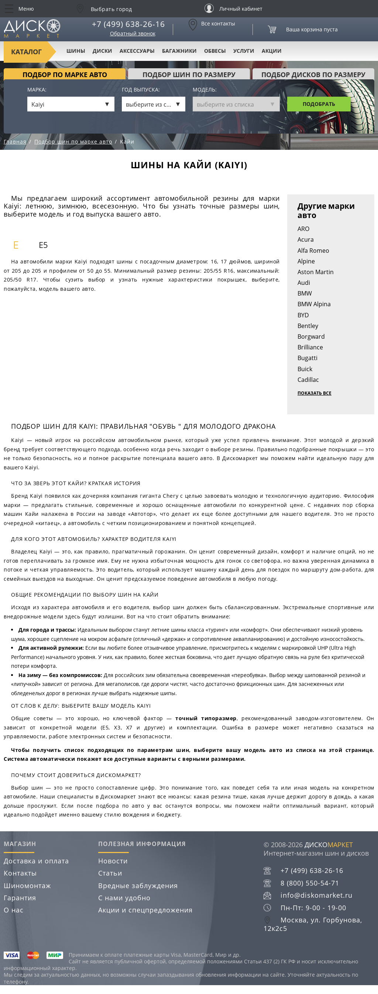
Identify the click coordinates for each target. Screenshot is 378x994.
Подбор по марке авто (65, 74)
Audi (304, 283)
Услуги (243, 50)
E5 (43, 244)
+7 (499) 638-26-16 (128, 24)
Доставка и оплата (36, 860)
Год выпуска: (141, 90)
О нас (14, 909)
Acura (306, 239)
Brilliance (310, 347)
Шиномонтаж (27, 885)
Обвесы (215, 50)
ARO (303, 229)
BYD (303, 315)
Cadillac (308, 380)
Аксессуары (137, 50)
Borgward (311, 336)
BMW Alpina (314, 304)
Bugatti (307, 358)
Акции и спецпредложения (145, 909)
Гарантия (20, 897)
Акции (272, 50)
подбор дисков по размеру (313, 74)
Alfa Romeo (313, 250)
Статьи (110, 873)
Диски (102, 50)
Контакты (20, 873)
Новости (113, 860)
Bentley (308, 326)
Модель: (205, 90)
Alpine (306, 261)
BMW (305, 293)
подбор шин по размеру (189, 74)
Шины (75, 50)
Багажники (179, 50)
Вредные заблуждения (138, 885)
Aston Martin (316, 272)
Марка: (37, 90)
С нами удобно (124, 897)
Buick (305, 369)
